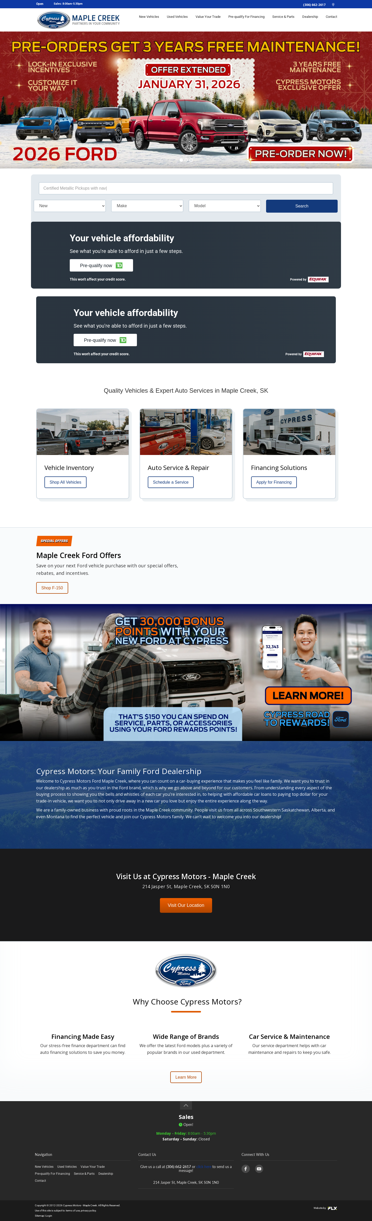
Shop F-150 (52, 588)
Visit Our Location (186, 905)
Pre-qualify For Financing (246, 20)
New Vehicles (149, 20)
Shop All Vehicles (65, 482)
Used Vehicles (177, 20)
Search (301, 206)
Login (49, 1215)
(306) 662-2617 (314, 5)
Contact (331, 20)
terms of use (73, 1210)
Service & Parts (283, 20)
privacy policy (88, 1210)
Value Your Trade (208, 20)
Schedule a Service (171, 482)
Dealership (310, 20)
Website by (325, 1208)
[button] (101, 265)
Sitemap (39, 1215)
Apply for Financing (274, 482)
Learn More (186, 1077)
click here (203, 1166)
